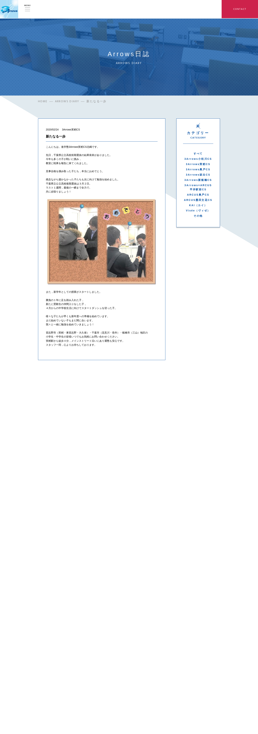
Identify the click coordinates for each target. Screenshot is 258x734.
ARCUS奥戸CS (198, 195)
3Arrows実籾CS (198, 164)
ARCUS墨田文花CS (198, 200)
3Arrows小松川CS (198, 159)
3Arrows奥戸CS (198, 170)
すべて (198, 154)
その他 (198, 216)
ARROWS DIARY (67, 102)
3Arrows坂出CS (198, 175)
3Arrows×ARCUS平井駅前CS (198, 188)
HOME (43, 102)
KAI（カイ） (198, 206)
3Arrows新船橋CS (198, 180)
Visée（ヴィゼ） (198, 211)
